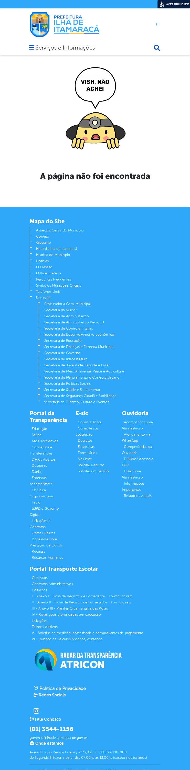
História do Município (53, 255)
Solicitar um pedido (93, 471)
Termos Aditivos (45, 627)
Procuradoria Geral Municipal (67, 304)
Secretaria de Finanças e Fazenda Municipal (78, 347)
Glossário (43, 242)
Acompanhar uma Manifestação (137, 425)
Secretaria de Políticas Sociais (67, 384)
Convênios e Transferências (41, 450)
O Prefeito (44, 267)
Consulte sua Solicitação (87, 431)
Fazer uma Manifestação (132, 474)
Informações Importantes (133, 487)
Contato (42, 236)
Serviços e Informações (65, 48)
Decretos (85, 440)
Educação (39, 429)
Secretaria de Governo (62, 353)
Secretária (43, 298)
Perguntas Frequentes (53, 279)
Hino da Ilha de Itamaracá (56, 249)
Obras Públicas (43, 533)
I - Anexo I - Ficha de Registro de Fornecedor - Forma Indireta (82, 596)
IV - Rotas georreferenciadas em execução (66, 614)
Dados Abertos (44, 459)
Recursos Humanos (47, 557)
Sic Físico (85, 459)
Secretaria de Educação (63, 341)
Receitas (38, 551)
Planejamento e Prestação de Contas (46, 542)
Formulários (87, 453)
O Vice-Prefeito (48, 273)
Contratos (40, 578)
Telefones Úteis (48, 292)
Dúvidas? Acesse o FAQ (138, 462)
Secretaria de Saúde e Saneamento (72, 390)
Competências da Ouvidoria (137, 450)
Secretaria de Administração (66, 316)
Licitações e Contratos (40, 524)
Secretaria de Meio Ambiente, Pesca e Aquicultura (84, 371)
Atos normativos (45, 441)
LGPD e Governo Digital (44, 512)
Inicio (36, 502)
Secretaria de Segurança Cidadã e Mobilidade (80, 396)
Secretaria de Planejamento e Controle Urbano (82, 377)
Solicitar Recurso (91, 465)
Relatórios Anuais (138, 496)
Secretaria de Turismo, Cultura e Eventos (76, 402)
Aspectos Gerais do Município (60, 230)
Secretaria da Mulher (60, 310)
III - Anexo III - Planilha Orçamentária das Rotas (70, 608)
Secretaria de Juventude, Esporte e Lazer (77, 365)
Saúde (36, 435)
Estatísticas (86, 447)
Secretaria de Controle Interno (68, 328)
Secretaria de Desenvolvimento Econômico (79, 334)
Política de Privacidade (60, 688)
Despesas (39, 466)
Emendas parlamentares (41, 481)
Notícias (42, 261)
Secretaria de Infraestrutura (65, 359)
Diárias (37, 472)
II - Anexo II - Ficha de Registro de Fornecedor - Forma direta (81, 602)
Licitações (39, 621)
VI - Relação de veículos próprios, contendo (67, 639)
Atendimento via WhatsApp (136, 437)
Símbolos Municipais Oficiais (58, 285)
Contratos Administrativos (52, 584)
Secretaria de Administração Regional (74, 322)
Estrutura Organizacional (42, 493)
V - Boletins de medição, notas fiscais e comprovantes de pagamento (87, 633)
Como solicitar (89, 422)
